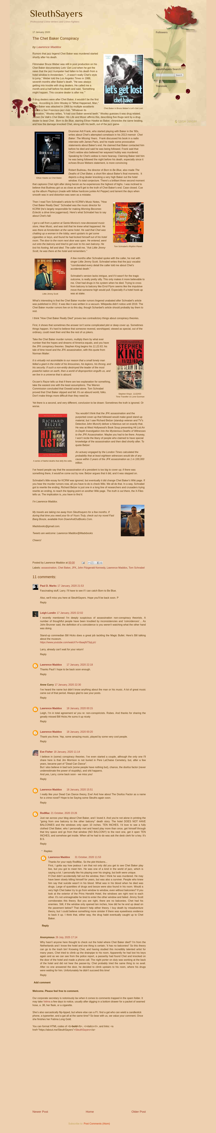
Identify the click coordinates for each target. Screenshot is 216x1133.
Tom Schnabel (137, 567)
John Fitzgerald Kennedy (91, 567)
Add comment (42, 982)
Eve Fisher (46, 751)
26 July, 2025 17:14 (66, 937)
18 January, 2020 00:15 (80, 708)
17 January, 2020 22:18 (80, 664)
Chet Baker (64, 567)
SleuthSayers (56, 13)
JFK (74, 567)
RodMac (45, 813)
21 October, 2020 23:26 (64, 813)
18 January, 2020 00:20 (80, 731)
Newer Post (40, 1111)
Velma (46, 1001)
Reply (43, 602)
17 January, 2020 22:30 (68, 684)
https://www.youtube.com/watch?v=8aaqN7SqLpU (68, 642)
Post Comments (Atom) (97, 1123)
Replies (48, 851)
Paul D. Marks (48, 585)
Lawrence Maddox (117, 567)
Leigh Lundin (48, 613)
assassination (49, 567)
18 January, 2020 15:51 (80, 789)
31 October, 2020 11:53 (88, 857)
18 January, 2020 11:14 (67, 751)
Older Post (139, 1111)
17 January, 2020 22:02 (70, 613)
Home (90, 1111)
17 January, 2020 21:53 (70, 585)
